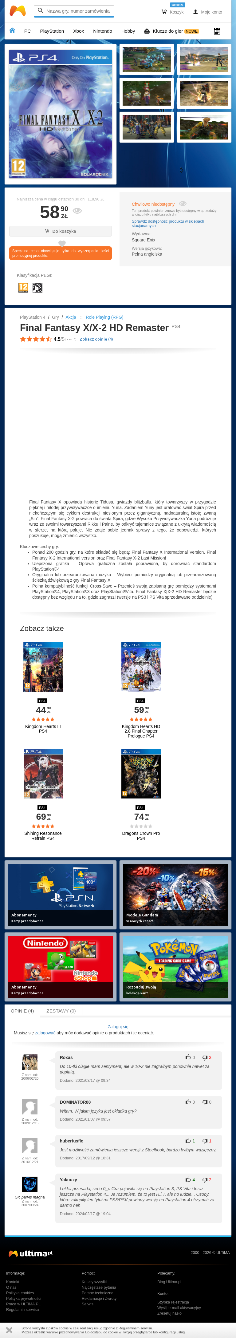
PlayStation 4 (32, 317)
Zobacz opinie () (96, 339)
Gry (55, 317)
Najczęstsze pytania (99, 1287)
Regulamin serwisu (22, 1310)
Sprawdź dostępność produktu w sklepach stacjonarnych (168, 223)
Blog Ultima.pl (169, 1282)
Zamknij (9, 1330)
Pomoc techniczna (97, 1293)
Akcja (70, 317)
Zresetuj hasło (169, 1313)
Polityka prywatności (23, 1298)
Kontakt (12, 1282)
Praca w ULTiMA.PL (23, 1304)
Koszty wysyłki (94, 1282)
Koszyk (173, 11)
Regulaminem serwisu (135, 1328)
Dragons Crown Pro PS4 (141, 835)
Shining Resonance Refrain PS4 (42, 835)
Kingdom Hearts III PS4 (43, 729)
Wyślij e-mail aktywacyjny (179, 1308)
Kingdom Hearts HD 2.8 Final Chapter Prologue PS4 (141, 731)
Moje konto (207, 11)
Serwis (87, 1304)
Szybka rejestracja (173, 1302)
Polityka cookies (20, 1293)
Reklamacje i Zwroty (99, 1298)
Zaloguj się (118, 1026)
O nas (11, 1287)
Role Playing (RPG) (104, 317)
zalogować (45, 1032)
